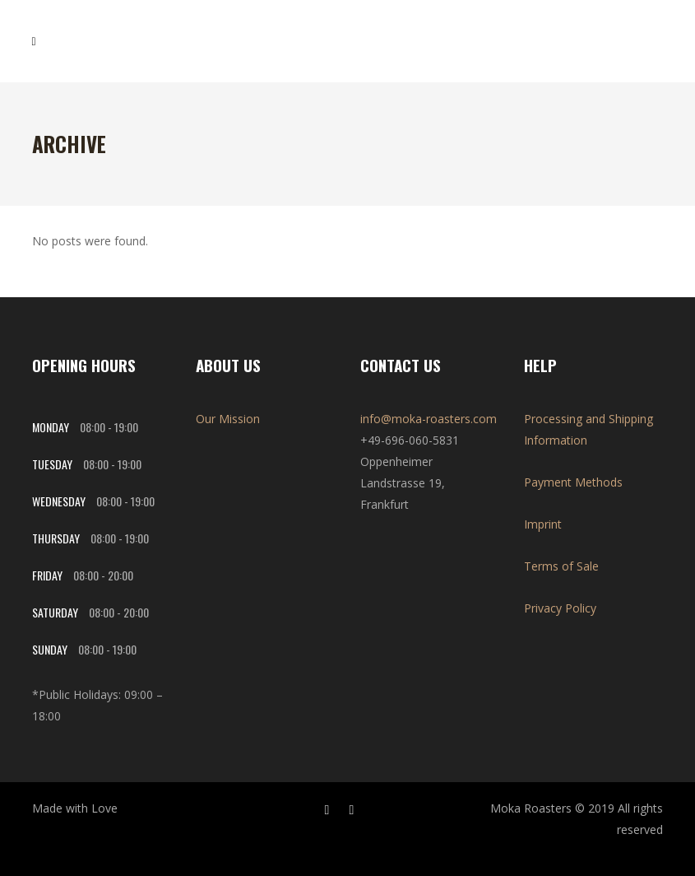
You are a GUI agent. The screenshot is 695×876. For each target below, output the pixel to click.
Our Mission (228, 418)
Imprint (543, 524)
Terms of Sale (561, 566)
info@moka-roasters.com (428, 418)
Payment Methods (573, 482)
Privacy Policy (560, 608)
